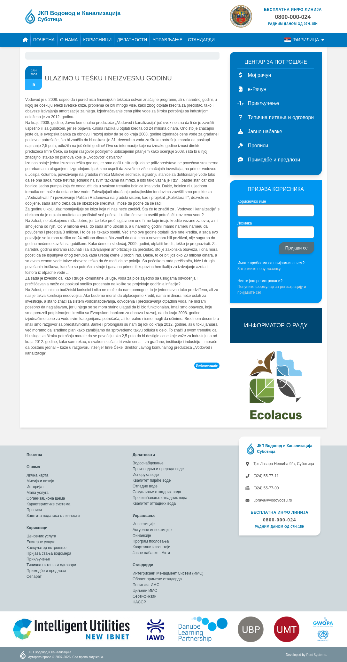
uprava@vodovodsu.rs (268, 500)
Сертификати (145, 596)
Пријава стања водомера (49, 553)
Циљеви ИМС (145, 590)
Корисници (97, 39)
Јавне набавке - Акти (151, 553)
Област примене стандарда (157, 579)
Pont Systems (316, 655)
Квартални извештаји (151, 547)
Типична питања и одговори (51, 565)
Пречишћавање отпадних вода (160, 497)
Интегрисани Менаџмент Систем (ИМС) (168, 573)
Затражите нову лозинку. (259, 268)
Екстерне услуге (41, 542)
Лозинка (244, 223)
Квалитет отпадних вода (154, 503)
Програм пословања (151, 541)
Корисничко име (251, 201)
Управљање (167, 39)
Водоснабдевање (148, 463)
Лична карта (37, 475)
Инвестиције (144, 524)
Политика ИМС (146, 585)
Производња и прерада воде (158, 469)
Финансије (142, 535)
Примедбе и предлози (46, 570)
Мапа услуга (38, 492)
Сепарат (34, 576)
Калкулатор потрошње (46, 547)
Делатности (132, 39)
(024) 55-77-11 (262, 476)
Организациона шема (46, 498)
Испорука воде (146, 474)
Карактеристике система (48, 504)
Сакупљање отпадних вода (157, 492)
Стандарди (201, 39)
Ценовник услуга (41, 536)
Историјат (35, 487)
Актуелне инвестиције (152, 529)
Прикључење (38, 559)
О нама (69, 39)
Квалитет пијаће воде (152, 480)
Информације (207, 365)
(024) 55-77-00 (262, 488)
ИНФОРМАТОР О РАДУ (275, 325)
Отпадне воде (145, 486)
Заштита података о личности (53, 515)
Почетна (44, 39)
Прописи (34, 510)
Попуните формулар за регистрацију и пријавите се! (271, 289)
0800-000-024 (279, 519)
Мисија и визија (40, 481)
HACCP (139, 602)
